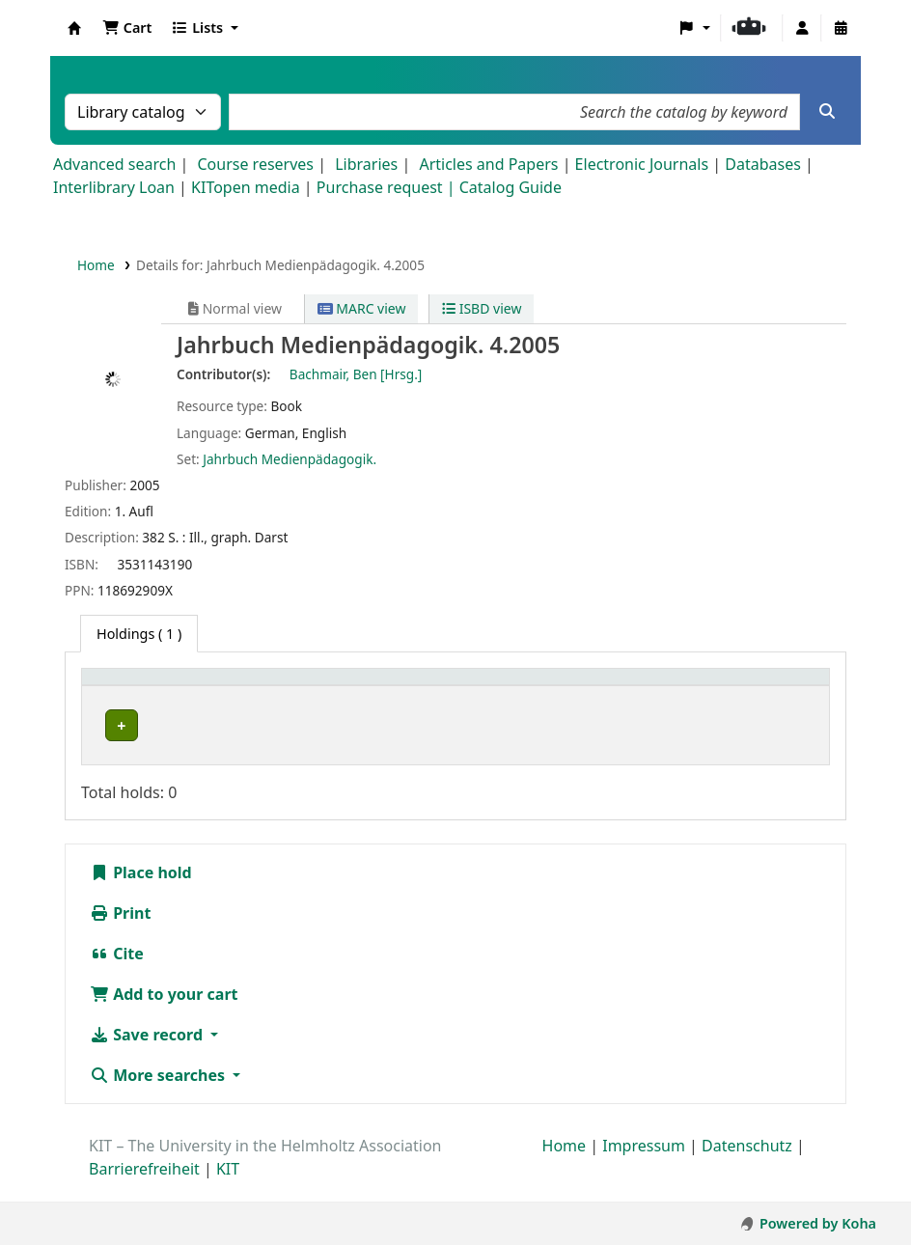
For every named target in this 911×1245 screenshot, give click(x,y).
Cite (117, 974)
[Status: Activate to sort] (782, 687)
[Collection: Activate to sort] (354, 687)
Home (96, 265)
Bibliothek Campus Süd (174, 725)
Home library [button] (134, 687)
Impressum (643, 1166)
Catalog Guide (510, 187)
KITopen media (245, 187)
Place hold (141, 893)
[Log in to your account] (802, 28)
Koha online (74, 28)
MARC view (361, 308)
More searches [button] (159, 1096)
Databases (763, 164)
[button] (127, 28)
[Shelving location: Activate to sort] (505, 687)
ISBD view (481, 308)
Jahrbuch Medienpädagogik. (289, 459)
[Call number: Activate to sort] (665, 687)
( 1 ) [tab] (139, 633)
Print (120, 934)
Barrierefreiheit (144, 1190)
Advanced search (114, 164)
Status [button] (766, 687)
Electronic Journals (642, 164)
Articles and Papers (488, 164)
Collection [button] (337, 687)
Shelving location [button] (484, 687)
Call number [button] (646, 687)
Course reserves (255, 164)
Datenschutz (747, 1166)
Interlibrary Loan (114, 187)
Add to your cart (164, 1015)
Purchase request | (388, 187)
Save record (148, 1055)
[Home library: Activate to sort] (188, 687)
